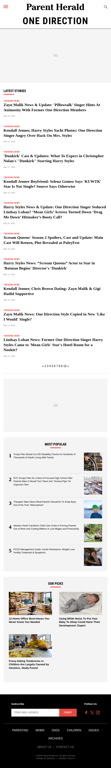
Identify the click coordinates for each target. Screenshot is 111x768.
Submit (68, 712)
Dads (56, 730)
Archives (55, 738)
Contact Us (65, 746)
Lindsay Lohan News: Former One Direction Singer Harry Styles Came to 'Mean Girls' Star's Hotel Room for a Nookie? (53, 344)
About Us (44, 746)
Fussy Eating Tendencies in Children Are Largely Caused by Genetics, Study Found (29, 664)
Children (74, 730)
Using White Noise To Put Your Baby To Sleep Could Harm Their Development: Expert (79, 622)
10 (65, 366)
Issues (94, 730)
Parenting (20, 730)
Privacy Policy (67, 758)
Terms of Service (45, 758)
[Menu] (6, 6)
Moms (40, 730)
